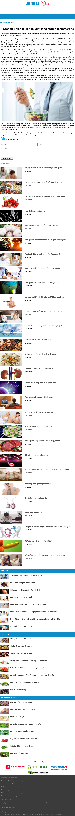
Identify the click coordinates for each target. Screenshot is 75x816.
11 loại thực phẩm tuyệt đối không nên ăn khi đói (28, 662)
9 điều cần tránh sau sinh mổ (21, 628)
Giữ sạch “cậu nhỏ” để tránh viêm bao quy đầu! (44, 313)
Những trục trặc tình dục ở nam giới (39, 414)
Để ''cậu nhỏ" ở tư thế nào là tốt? (38, 542)
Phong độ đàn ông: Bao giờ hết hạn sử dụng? (43, 184)
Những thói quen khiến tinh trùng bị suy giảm (43, 169)
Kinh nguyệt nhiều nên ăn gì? (10, 788)
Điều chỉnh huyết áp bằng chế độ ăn (12, 797)
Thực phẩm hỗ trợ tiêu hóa (9, 785)
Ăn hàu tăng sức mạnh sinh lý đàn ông (40, 356)
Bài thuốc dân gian (8, 699)
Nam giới (11, 22)
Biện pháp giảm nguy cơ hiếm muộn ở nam (42, 270)
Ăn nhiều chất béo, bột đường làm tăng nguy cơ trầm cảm (32, 677)
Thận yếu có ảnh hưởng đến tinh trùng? (41, 370)
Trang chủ (3, 22)
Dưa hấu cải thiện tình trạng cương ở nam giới (27, 669)
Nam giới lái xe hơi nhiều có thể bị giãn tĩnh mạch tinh (47, 241)
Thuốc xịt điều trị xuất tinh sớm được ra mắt (42, 256)
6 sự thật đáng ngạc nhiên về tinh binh (40, 212)
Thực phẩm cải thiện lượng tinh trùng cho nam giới (45, 198)
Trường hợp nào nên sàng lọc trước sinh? (26, 577)
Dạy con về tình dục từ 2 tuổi (21, 599)
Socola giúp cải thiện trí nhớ (21, 655)
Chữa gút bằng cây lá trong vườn (22, 711)
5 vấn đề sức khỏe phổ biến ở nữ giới (13, 782)
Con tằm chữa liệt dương (19, 755)
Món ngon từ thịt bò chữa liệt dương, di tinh (42, 442)
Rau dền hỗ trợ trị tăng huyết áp (22, 704)
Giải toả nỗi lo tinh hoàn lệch (36, 500)
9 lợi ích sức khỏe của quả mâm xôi (23, 740)
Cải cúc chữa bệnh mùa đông (21, 747)
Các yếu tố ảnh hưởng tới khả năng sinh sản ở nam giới (47, 528)
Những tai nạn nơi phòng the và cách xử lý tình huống (47, 471)
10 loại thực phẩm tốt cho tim (21, 640)
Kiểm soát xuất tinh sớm (34, 514)
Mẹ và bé (4, 572)
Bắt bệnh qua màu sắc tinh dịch (38, 457)
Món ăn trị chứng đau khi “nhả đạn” (39, 428)
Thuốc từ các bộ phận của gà (21, 648)
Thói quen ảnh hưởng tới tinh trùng (39, 399)
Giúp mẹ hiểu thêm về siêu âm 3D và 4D (25, 591)
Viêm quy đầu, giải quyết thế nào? (38, 485)
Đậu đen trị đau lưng (18, 691)
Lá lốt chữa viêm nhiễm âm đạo (22, 733)
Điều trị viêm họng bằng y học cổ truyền (25, 726)
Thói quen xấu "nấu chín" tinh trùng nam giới (43, 284)
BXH (13, 809)
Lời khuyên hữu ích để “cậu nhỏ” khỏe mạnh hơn (45, 299)
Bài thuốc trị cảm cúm (8, 791)
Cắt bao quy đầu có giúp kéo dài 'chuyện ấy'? (43, 327)
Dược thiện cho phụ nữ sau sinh (22, 584)
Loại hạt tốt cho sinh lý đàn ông (38, 341)
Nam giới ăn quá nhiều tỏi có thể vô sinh (41, 227)
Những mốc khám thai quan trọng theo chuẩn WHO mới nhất (33, 613)
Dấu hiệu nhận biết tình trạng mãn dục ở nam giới (45, 557)
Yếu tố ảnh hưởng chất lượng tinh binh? (41, 384)
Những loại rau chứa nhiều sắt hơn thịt (25, 684)
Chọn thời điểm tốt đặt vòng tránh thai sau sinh (28, 606)
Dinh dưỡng (5, 636)
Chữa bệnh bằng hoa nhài (20, 718)
